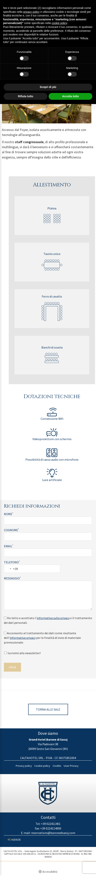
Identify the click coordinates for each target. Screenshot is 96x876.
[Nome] (48, 520)
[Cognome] (48, 537)
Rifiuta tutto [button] (25, 96)
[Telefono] (32, 569)
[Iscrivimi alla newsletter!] (5, 653)
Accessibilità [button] (49, 871)
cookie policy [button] (59, 23)
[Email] (48, 553)
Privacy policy (24, 765)
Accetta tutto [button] (70, 96)
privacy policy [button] (31, 11)
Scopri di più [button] (48, 87)
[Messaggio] (48, 595)
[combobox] (11, 569)
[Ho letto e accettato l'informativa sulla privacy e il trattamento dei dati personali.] (5, 618)
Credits (57, 765)
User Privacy (71, 765)
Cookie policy (42, 765)
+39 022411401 (50, 824)
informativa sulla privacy (53, 618)
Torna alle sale (48, 709)
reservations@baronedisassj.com (53, 833)
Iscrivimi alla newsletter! (22, 653)
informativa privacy (23, 638)
